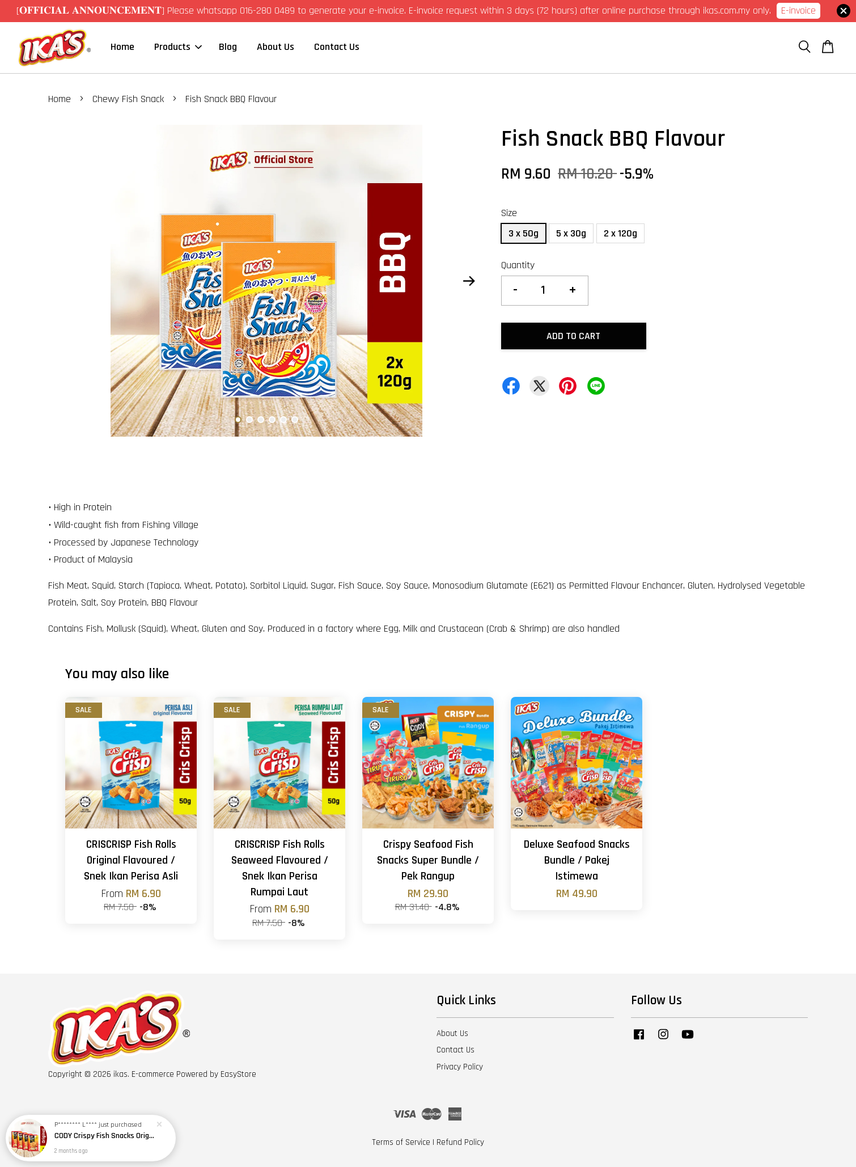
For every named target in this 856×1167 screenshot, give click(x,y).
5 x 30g (571, 233)
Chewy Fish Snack (128, 98)
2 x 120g (620, 233)
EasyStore (238, 1074)
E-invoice (798, 10)
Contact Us (336, 46)
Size (509, 212)
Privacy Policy (460, 1067)
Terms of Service (401, 1142)
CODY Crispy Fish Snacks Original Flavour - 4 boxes (104, 1136)
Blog (228, 46)
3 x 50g (523, 233)
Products (178, 46)
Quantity (518, 265)
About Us (275, 46)
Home (122, 46)
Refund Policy (460, 1142)
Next (469, 281)
